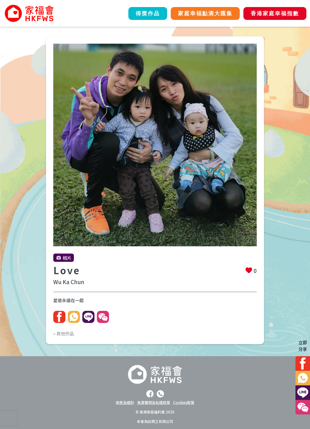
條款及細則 (125, 402)
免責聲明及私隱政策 (153, 402)
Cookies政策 (183, 402)
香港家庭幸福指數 (275, 13)
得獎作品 (148, 13)
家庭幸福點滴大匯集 (205, 13)
